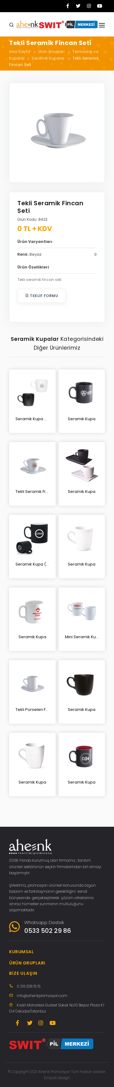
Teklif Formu (41, 295)
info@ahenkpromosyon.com (42, 995)
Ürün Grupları (51, 51)
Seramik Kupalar (48, 58)
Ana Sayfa (19, 51)
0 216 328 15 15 (28, 986)
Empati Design (57, 1077)
